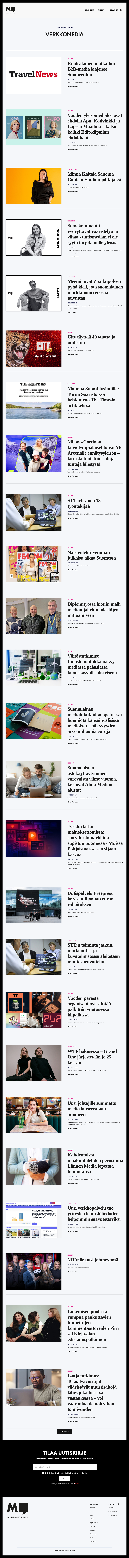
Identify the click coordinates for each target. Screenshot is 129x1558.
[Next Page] (64, 1431)
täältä (77, 1484)
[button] (102, 10)
